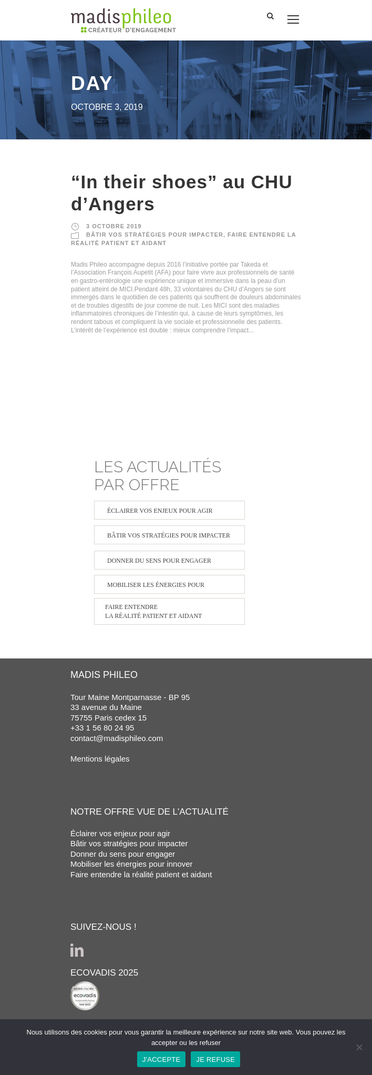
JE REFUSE (215, 1059)
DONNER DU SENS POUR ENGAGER (159, 560)
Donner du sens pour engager (122, 853)
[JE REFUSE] (359, 1047)
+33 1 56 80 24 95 (102, 727)
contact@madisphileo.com (116, 738)
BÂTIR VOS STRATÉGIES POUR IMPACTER (154, 234)
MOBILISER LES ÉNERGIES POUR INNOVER (155, 587)
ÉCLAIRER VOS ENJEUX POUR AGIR (159, 510)
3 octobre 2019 (114, 226)
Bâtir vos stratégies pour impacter (129, 843)
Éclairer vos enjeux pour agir (120, 833)
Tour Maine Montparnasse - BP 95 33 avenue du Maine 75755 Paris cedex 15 (130, 707)
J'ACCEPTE (161, 1059)
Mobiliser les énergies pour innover (131, 863)
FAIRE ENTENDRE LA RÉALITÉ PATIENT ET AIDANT (153, 611)
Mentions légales (100, 758)
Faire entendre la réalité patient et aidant (141, 874)
